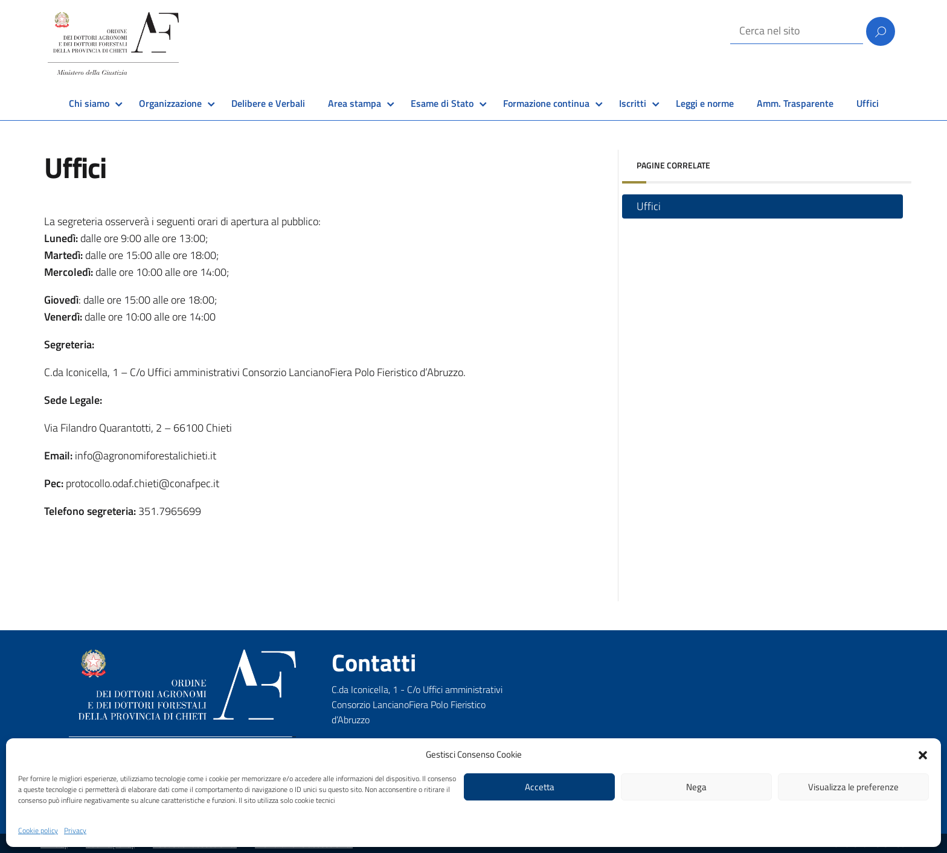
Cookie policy (38, 830)
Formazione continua (546, 103)
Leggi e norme (705, 103)
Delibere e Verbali (268, 103)
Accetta (539, 787)
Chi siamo (89, 103)
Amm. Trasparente (795, 103)
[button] (923, 754)
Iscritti (632, 103)
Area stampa (354, 103)
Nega (696, 787)
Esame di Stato (442, 103)
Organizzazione (170, 103)
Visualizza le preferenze (853, 787)
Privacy (75, 830)
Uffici (867, 103)
